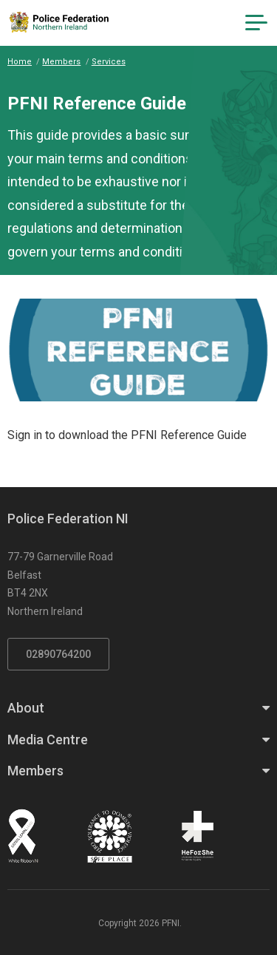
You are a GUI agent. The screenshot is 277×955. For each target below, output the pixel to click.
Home (19, 62)
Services (109, 62)
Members (61, 62)
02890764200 (58, 654)
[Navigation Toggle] (256, 23)
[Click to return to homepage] (59, 22)
